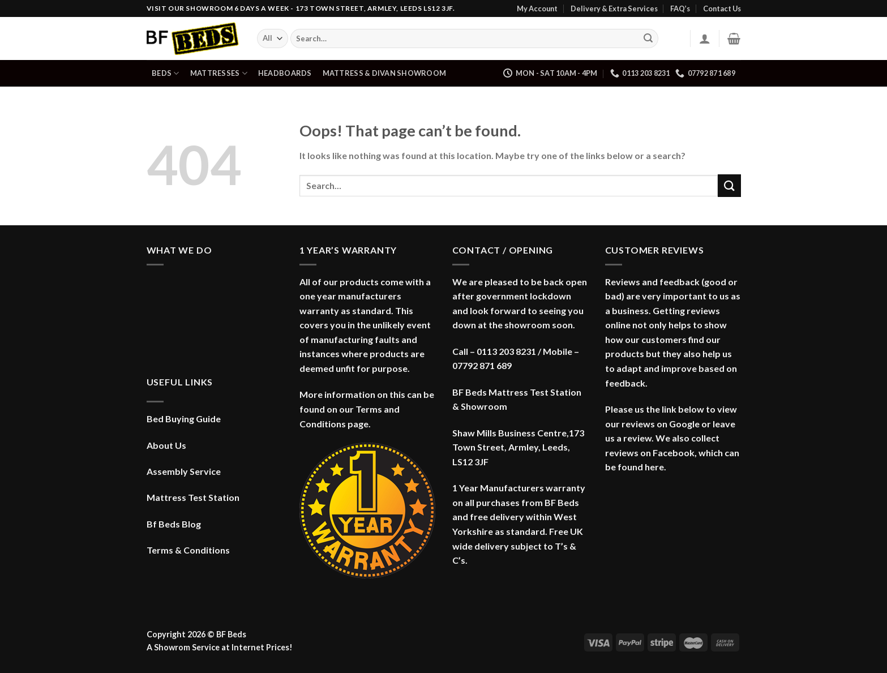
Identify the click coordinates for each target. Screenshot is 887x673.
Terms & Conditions (188, 550)
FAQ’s (680, 8)
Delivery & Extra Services (614, 8)
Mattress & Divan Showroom (384, 73)
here (654, 466)
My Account (537, 8)
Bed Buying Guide (184, 418)
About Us (166, 445)
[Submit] (648, 38)
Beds (165, 73)
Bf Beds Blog (174, 523)
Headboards (285, 73)
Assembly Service (184, 471)
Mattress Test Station (193, 497)
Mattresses (218, 73)
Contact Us (722, 8)
